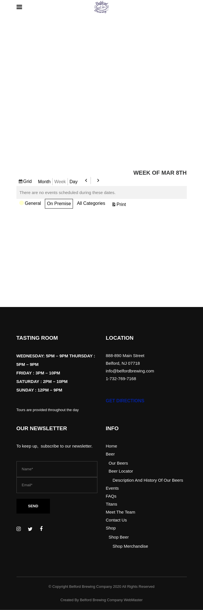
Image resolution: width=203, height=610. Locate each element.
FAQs (111, 496)
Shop (111, 527)
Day (74, 181)
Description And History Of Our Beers (148, 480)
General (30, 204)
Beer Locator (121, 471)
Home (111, 446)
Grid (28, 181)
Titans (111, 504)
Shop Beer (119, 537)
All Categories (91, 203)
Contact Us (116, 520)
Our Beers (118, 463)
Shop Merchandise (130, 546)
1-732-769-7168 (121, 378)
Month (44, 181)
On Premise (59, 203)
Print (122, 204)
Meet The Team (120, 512)
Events (112, 488)
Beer (110, 454)
